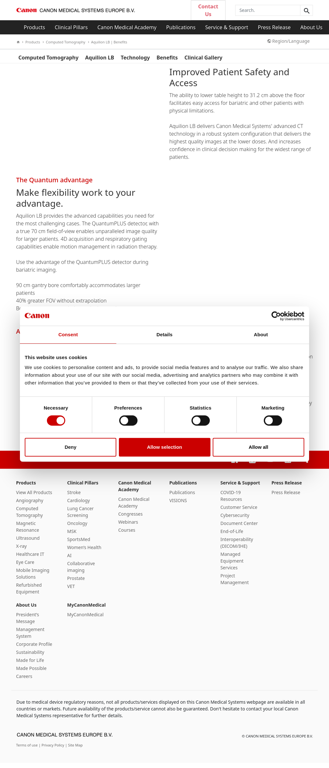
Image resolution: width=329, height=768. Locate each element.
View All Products (34, 497)
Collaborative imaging (81, 571)
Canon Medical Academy (126, 27)
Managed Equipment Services (232, 566)
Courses (126, 535)
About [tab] (261, 334)
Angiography (29, 505)
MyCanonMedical (86, 610)
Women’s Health (84, 552)
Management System (30, 637)
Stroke (74, 497)
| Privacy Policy (52, 750)
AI (69, 560)
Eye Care (25, 567)
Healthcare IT (30, 559)
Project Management (234, 584)
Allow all (258, 447)
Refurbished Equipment (29, 593)
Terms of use (27, 750)
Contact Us (208, 10)
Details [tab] (164, 334)
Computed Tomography (64, 42)
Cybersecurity (234, 520)
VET (71, 591)
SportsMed (78, 544)
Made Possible (31, 673)
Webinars (128, 527)
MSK (71, 536)
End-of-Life (231, 536)
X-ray (21, 551)
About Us (311, 27)
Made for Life (30, 665)
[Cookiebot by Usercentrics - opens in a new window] (276, 316)
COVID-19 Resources (231, 500)
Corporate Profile (34, 649)
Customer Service (238, 512)
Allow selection (164, 447)
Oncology (77, 528)
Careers (24, 681)
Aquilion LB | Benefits (107, 42)
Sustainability (30, 657)
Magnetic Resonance (27, 531)
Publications (180, 27)
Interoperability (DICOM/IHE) (236, 547)
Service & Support (226, 27)
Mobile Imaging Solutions (32, 578)
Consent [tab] (68, 334)
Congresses (130, 519)
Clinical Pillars (71, 27)
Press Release (274, 27)
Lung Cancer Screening (80, 516)
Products (34, 27)
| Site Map (74, 750)
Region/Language (288, 41)
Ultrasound (28, 543)
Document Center (239, 528)
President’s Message (27, 623)
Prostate (76, 583)
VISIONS (178, 505)
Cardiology (78, 505)
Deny (70, 447)
